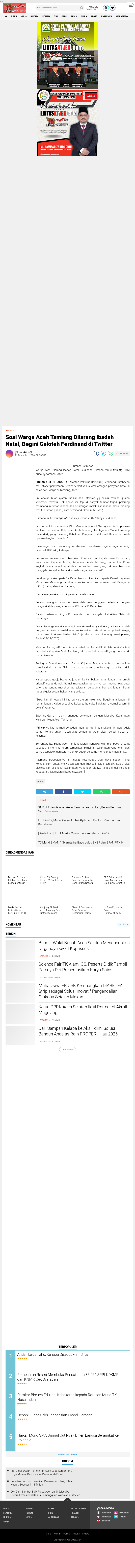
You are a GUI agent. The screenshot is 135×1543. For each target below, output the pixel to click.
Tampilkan (123, 924)
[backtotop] (67, 1501)
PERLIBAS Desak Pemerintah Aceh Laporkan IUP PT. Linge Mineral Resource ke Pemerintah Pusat (41, 1472)
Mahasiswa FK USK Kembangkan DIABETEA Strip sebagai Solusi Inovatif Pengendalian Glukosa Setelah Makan (81, 991)
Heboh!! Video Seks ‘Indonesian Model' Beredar (54, 1415)
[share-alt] (44, 791)
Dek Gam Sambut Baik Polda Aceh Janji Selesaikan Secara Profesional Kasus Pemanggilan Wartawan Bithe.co (45, 1493)
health (75, 1513)
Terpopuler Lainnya (67, 1454)
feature (7, 1513)
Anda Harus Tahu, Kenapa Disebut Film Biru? (52, 1354)
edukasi (30, 1508)
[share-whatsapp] (110, 453)
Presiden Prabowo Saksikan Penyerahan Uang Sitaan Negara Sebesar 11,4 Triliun (42, 1483)
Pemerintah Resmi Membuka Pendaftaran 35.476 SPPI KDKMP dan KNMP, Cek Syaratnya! (68, 1377)
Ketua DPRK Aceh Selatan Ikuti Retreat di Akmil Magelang (83, 1009)
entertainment (79, 1508)
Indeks (85, 1533)
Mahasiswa (122, 16)
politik (46, 16)
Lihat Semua (67, 1049)
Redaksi (76, 1533)
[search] (59, 8)
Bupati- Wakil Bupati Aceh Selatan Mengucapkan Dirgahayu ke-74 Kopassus (84, 945)
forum (29, 1513)
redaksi (75, 1517)
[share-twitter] (103, 453)
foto (50, 1513)
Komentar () (122, 453)
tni (56, 16)
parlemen (106, 16)
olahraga (53, 1517)
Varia (48, 1533)
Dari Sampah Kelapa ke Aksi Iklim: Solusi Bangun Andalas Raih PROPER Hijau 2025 (78, 1031)
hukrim (35, 16)
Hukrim (57, 1533)
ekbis (74, 16)
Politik (66, 1533)
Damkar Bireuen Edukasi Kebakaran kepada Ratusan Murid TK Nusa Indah (67, 1397)
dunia (84, 16)
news (14, 16)
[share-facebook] (96, 453)
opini (64, 16)
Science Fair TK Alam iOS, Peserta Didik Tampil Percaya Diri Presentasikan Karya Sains (83, 967)
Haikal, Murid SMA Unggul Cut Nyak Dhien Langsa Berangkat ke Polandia (68, 1437)
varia (24, 16)
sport (94, 16)
